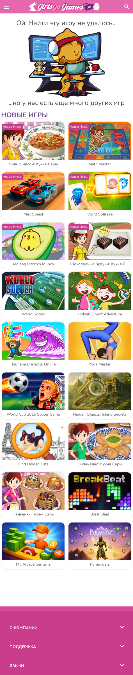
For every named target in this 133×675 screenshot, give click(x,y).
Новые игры (24, 115)
